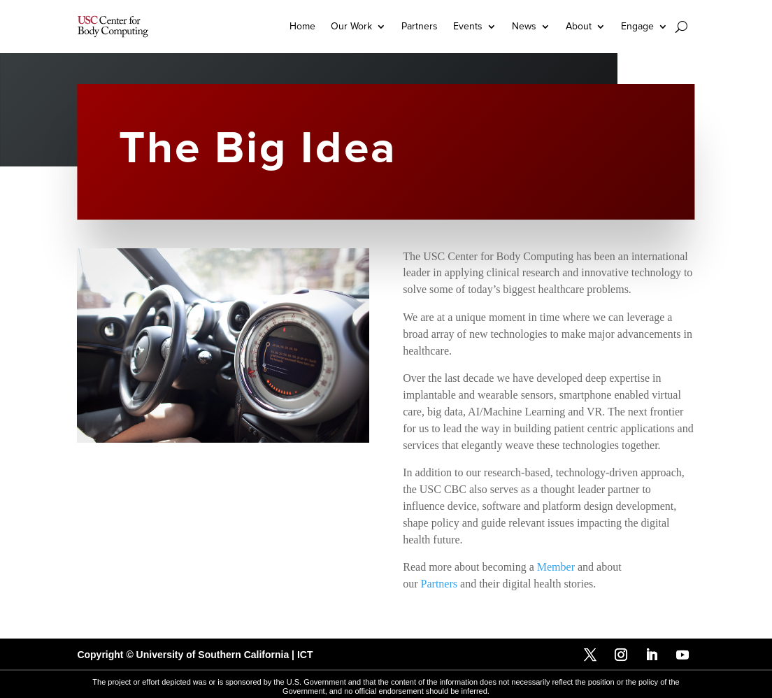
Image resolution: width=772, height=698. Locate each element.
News (524, 26)
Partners (419, 26)
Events (467, 26)
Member (556, 567)
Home (302, 26)
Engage (637, 26)
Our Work (351, 26)
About (579, 26)
